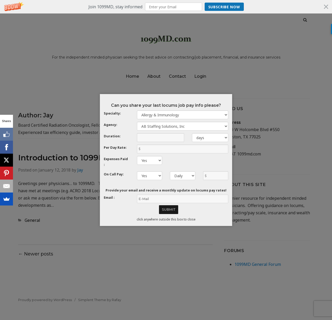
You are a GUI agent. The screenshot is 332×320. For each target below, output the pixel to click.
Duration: (112, 136)
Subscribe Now (224, 6)
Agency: (110, 124)
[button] (166, 6)
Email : (109, 197)
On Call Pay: (114, 174)
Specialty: (112, 113)
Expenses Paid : (116, 162)
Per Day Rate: (115, 147)
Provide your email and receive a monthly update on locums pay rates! (166, 190)
